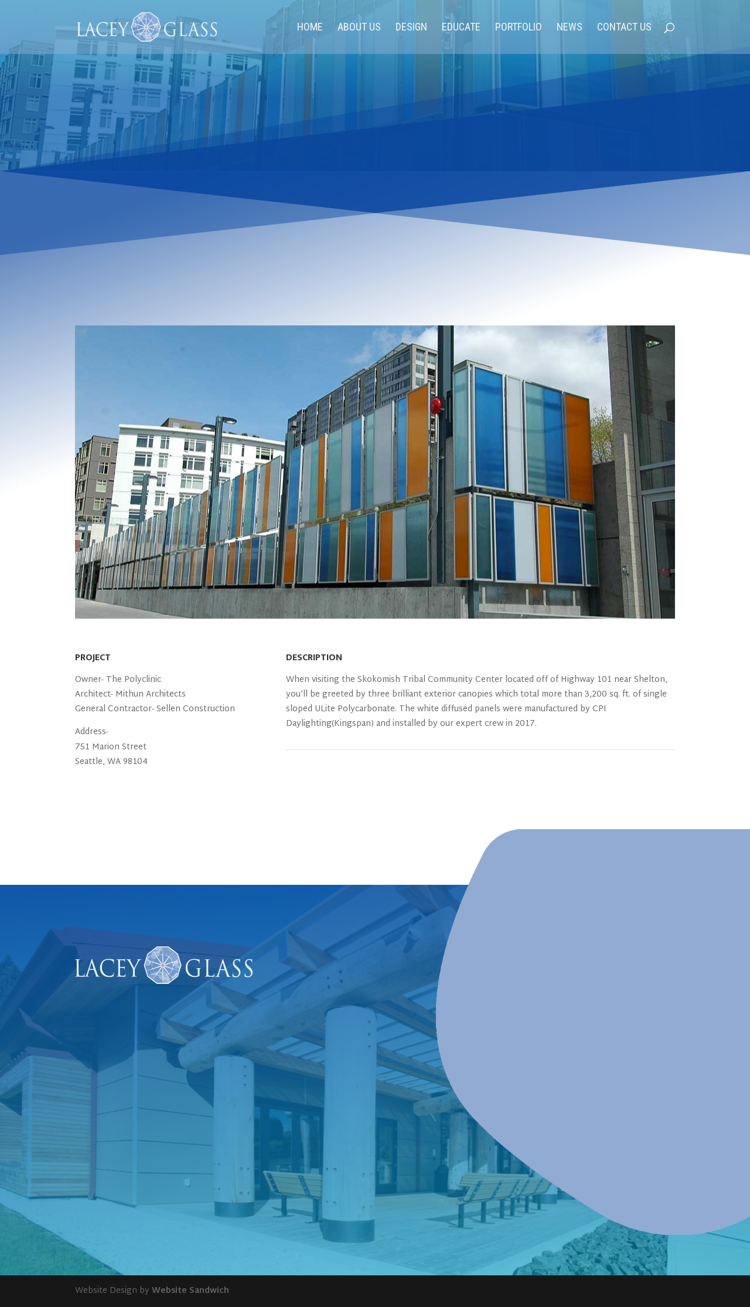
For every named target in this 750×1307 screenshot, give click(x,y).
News (569, 28)
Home (310, 28)
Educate (461, 28)
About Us (359, 28)
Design (411, 28)
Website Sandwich (190, 1291)
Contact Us (624, 28)
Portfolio (518, 28)
